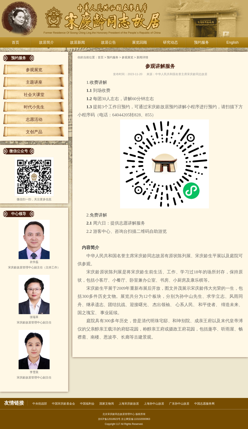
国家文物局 (106, 403)
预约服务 (201, 42)
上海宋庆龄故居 (129, 403)
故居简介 (46, 42)
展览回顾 (139, 42)
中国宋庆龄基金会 (63, 403)
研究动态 (170, 42)
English (232, 42)
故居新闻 (77, 42)
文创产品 (34, 132)
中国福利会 (87, 403)
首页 (15, 42)
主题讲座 (34, 82)
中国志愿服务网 (204, 403)
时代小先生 (34, 107)
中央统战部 (39, 403)
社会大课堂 (34, 94)
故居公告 (108, 42)
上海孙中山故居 (154, 403)
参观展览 (34, 69)
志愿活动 (34, 119)
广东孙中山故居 (179, 403)
